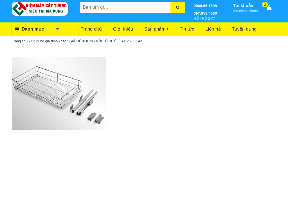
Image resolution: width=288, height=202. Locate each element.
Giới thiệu (123, 29)
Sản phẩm (156, 29)
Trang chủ (91, 29)
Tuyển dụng (244, 29)
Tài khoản (243, 5)
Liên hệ (212, 29)
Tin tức (187, 29)
